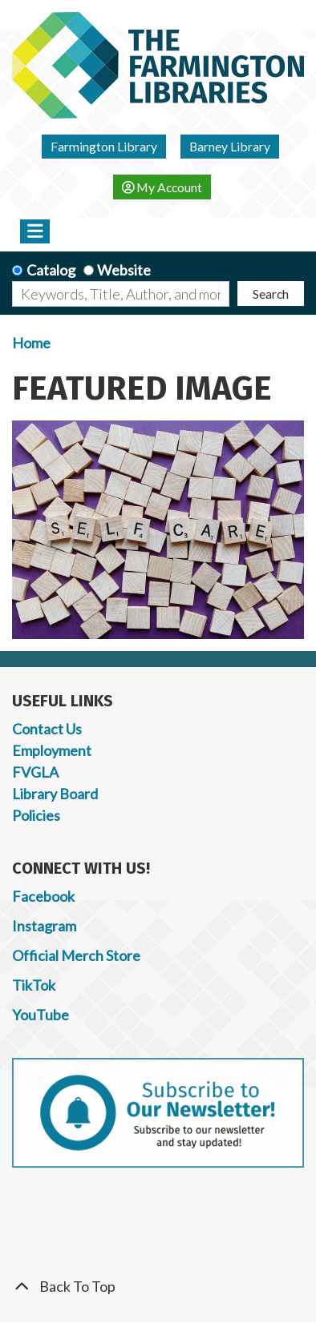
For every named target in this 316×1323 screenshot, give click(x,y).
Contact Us (47, 729)
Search (271, 293)
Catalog (50, 270)
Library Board (55, 793)
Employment (51, 750)
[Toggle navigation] (35, 231)
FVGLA (35, 772)
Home (31, 343)
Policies (36, 815)
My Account (162, 187)
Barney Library (229, 146)
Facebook (43, 896)
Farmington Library (104, 146)
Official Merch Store (76, 955)
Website (124, 270)
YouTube (40, 1014)
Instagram (44, 926)
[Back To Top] (158, 1286)
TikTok (33, 985)
